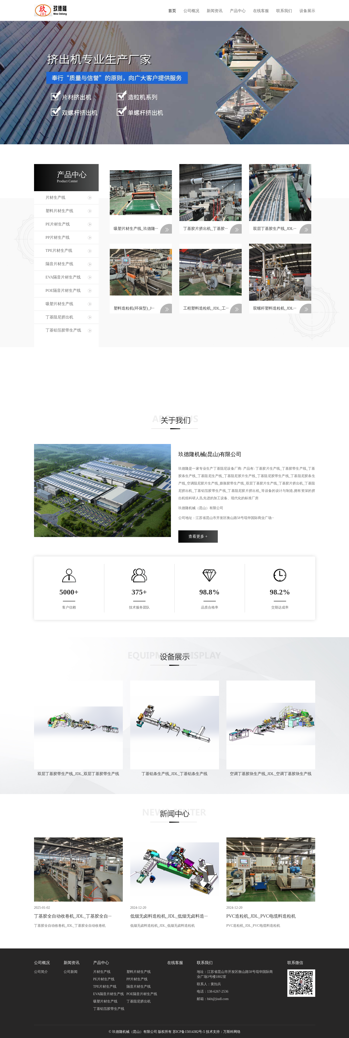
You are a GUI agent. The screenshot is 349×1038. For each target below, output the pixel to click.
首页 (172, 11)
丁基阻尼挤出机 (59, 317)
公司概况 (191, 11)
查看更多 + (197, 536)
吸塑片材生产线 (59, 304)
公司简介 (41, 972)
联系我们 (284, 11)
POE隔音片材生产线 (63, 290)
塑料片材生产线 (59, 211)
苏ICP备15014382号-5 (189, 1032)
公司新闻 (70, 972)
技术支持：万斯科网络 (223, 1032)
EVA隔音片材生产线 (63, 277)
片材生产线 (55, 197)
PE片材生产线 (58, 224)
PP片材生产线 (58, 237)
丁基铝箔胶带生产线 (63, 330)
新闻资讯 (214, 11)
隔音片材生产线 (59, 264)
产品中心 (238, 11)
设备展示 (307, 11)
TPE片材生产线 (59, 250)
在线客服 (261, 11)
